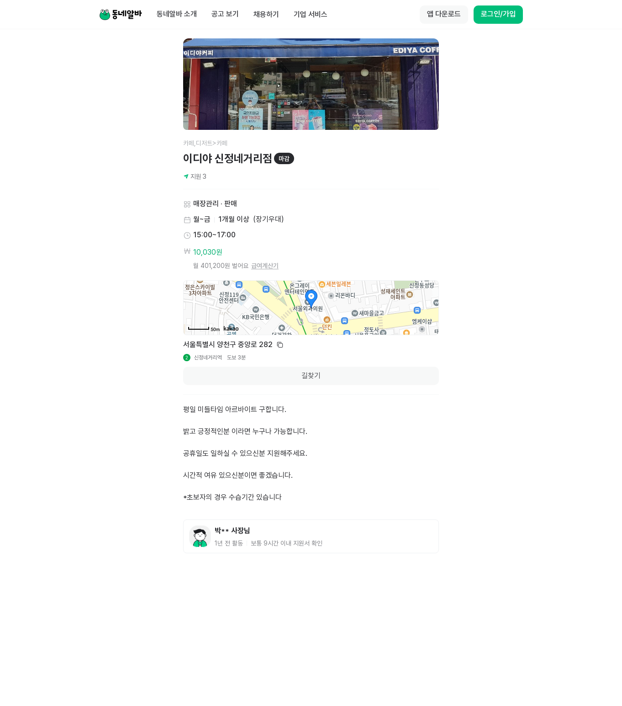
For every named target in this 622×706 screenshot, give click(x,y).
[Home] (120, 14)
